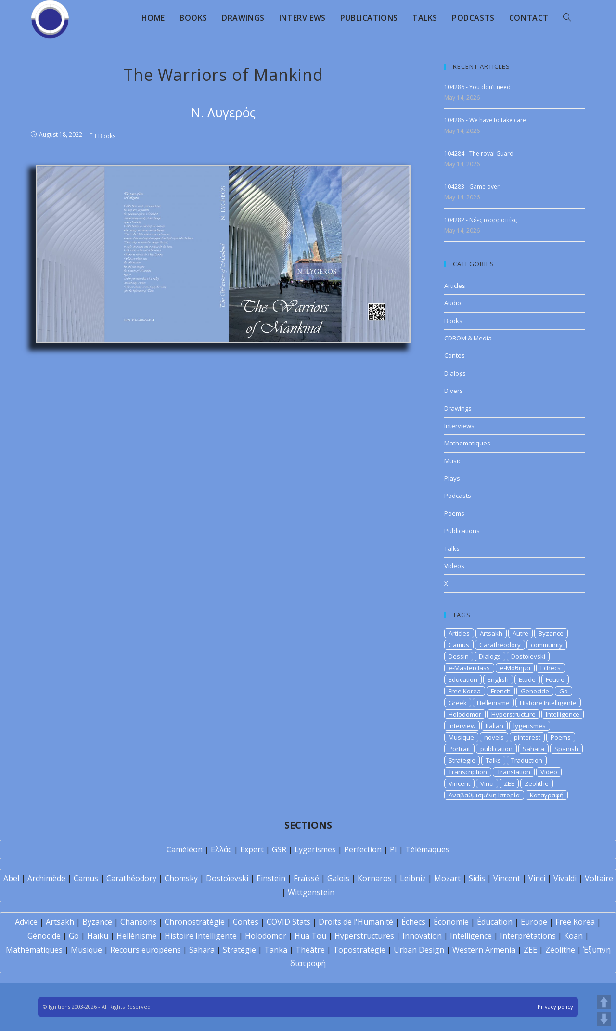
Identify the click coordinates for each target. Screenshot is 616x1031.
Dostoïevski (227, 878)
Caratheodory (500, 644)
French (501, 691)
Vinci (487, 783)
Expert (252, 849)
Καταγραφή (547, 795)
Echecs (550, 668)
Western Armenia (483, 949)
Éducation (495, 921)
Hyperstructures (364, 935)
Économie (451, 921)
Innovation (422, 935)
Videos (454, 565)
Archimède (46, 878)
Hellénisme (136, 935)
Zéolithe (560, 949)
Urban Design (419, 949)
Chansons (138, 921)
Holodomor (465, 714)
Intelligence (562, 714)
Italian (494, 725)
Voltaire (599, 878)
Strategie (462, 760)
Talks (452, 548)
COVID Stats (288, 921)
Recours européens (145, 949)
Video (548, 772)
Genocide (535, 691)
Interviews (459, 425)
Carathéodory (131, 878)
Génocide (44, 935)
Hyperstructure (513, 714)
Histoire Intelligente (548, 702)
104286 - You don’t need (477, 87)
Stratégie (239, 949)
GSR (279, 849)
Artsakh (491, 633)
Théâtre (310, 949)
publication (496, 748)
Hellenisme (493, 702)
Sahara (533, 748)
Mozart (447, 878)
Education (463, 679)
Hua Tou (310, 935)
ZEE (509, 783)
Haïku (97, 935)
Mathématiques (34, 949)
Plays (452, 478)
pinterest (527, 737)
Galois (338, 878)
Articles (454, 285)
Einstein (271, 878)
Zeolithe (537, 783)
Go (563, 691)
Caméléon (185, 849)
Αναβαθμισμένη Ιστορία (484, 795)
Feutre (555, 679)
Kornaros (375, 878)
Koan (573, 935)
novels (494, 737)
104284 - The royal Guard (478, 153)
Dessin (459, 656)
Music (452, 461)
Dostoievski (528, 656)
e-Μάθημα (515, 668)
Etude (527, 679)
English (498, 679)
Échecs (413, 921)
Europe (534, 921)
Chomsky (181, 878)
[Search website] (567, 18)
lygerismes (529, 725)
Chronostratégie (195, 921)
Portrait (459, 748)
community (547, 644)
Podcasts (457, 495)
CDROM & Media (468, 338)
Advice (26, 921)
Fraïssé (306, 878)
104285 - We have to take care (485, 120)
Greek (458, 702)
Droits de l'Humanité (356, 921)
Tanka (275, 949)
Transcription (468, 772)
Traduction (526, 760)
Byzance (551, 633)
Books (107, 136)
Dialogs (455, 373)
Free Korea (465, 691)
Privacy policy (555, 1006)
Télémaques (427, 849)
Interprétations (528, 935)
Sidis (477, 878)
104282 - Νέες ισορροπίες (480, 220)
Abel (11, 878)
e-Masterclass (469, 668)
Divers (453, 390)
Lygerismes (315, 849)
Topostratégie (359, 949)
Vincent (459, 783)
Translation (513, 772)
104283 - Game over (472, 187)
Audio (452, 303)
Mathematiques (467, 443)
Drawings (458, 408)
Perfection (363, 849)
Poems (454, 513)
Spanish (566, 748)
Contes (454, 355)
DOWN (604, 1019)
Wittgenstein (311, 892)
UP (604, 1002)
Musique (461, 737)
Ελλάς (221, 849)
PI (393, 849)
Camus (459, 644)
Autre (520, 633)
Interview (462, 725)
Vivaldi (565, 878)
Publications (462, 530)
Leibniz (413, 878)
